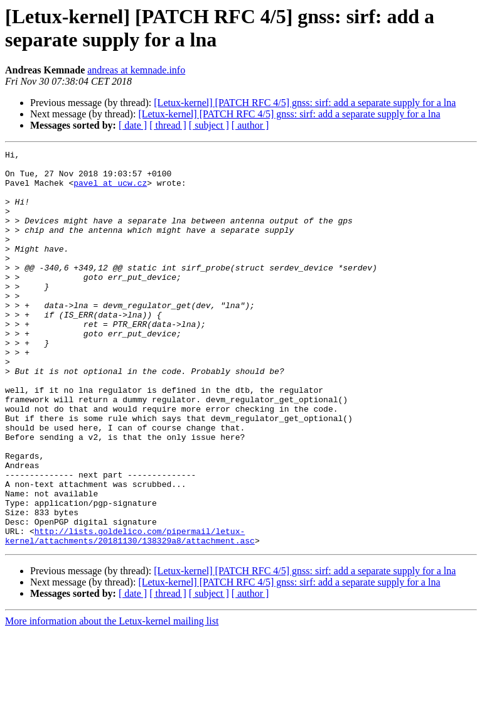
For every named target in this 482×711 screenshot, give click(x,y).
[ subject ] (209, 125)
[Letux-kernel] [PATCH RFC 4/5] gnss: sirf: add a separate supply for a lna (305, 102)
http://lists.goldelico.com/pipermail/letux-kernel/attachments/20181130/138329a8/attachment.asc (130, 613)
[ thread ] (167, 125)
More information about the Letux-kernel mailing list (111, 700)
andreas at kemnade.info (136, 70)
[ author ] (250, 125)
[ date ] (133, 125)
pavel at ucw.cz (110, 190)
